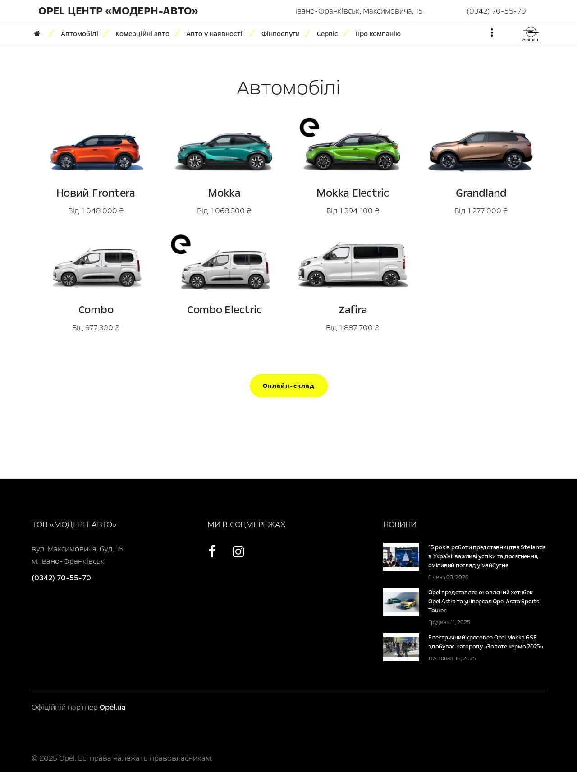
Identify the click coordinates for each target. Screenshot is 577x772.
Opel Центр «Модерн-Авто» (118, 11)
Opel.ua (113, 707)
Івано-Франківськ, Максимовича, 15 (359, 11)
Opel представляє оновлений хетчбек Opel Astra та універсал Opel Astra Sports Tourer (483, 601)
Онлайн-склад (289, 385)
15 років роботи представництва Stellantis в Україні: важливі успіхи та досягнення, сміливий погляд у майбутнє (486, 556)
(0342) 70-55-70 (496, 11)
